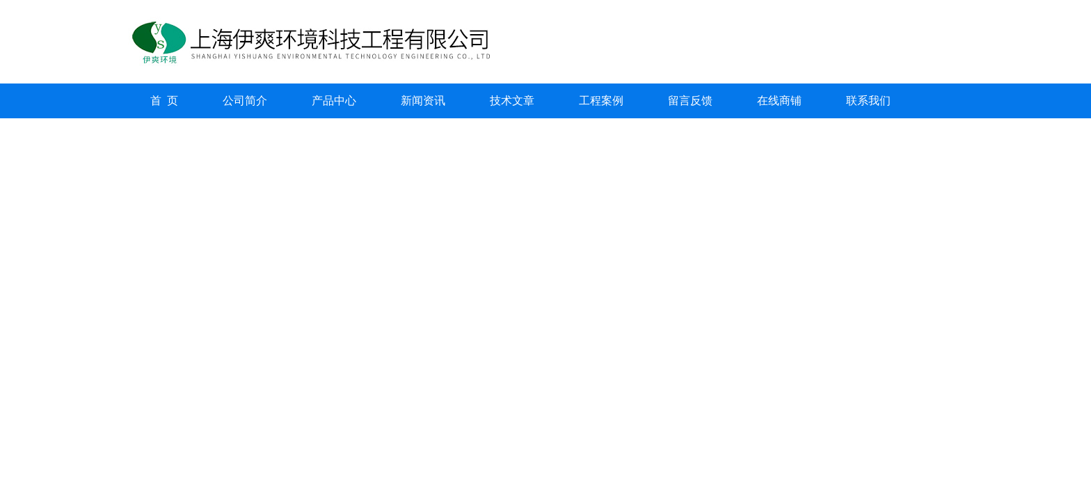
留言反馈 (690, 100)
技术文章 (512, 100)
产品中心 (334, 100)
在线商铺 (779, 100)
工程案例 (601, 100)
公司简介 (245, 100)
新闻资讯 (423, 100)
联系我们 (868, 100)
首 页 (164, 100)
